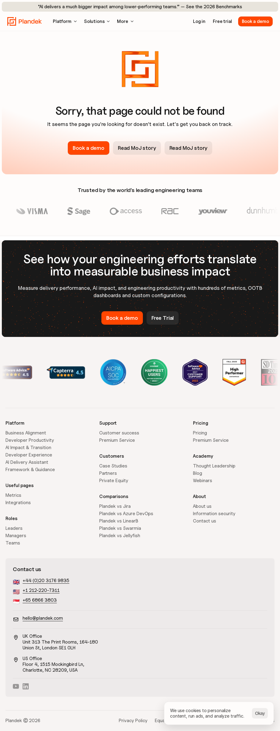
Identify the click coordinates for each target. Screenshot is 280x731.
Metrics (13, 495)
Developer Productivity (29, 440)
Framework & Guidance (30, 469)
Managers (15, 535)
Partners (108, 473)
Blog (197, 473)
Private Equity (113, 480)
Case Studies (113, 466)
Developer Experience (28, 455)
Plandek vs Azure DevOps (126, 513)
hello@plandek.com (43, 618)
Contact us (204, 521)
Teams (12, 543)
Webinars (202, 480)
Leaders (14, 528)
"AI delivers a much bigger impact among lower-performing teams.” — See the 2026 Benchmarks (140, 6)
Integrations (18, 502)
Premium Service (117, 440)
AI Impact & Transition (28, 447)
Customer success (119, 433)
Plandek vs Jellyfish (119, 535)
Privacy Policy (133, 720)
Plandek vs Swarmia (120, 528)
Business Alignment (25, 433)
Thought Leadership (214, 466)
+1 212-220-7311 (41, 590)
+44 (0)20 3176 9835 (46, 580)
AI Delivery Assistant (26, 462)
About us (202, 506)
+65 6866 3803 (40, 600)
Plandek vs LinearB (118, 521)
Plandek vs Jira (115, 506)
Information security (214, 513)
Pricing (200, 433)
